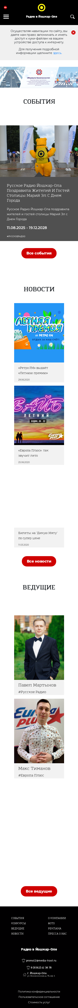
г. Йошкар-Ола (41, 974)
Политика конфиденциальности (39, 991)
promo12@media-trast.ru (41, 960)
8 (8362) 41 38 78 (41, 967)
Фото (51, 923)
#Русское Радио (32, 692)
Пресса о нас (57, 933)
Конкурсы (18, 923)
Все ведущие (39, 891)
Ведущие (17, 928)
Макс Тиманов (34, 768)
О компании (57, 918)
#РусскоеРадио (16, 236)
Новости (17, 933)
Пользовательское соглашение (39, 996)
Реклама (54, 928)
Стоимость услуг (39, 1002)
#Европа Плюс (31, 775)
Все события (38, 253)
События (17, 918)
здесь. (57, 53)
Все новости (39, 561)
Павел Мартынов (37, 685)
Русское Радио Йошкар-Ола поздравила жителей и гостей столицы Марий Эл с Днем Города (38, 193)
